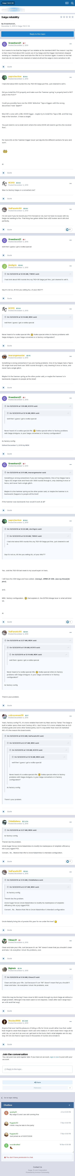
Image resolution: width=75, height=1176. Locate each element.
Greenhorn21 (9, 24)
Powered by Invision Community (37, 1172)
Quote (9, 67)
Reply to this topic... (14, 1069)
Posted (18, 45)
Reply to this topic (37, 34)
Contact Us (37, 1167)
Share (37, 1082)
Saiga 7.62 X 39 (24, 26)
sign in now (54, 1057)
